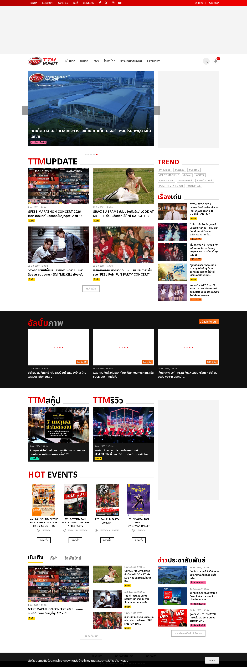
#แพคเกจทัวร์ (185, 180)
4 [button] (94, 154)
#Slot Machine (169, 175)
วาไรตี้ (75, 2)
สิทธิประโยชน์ (88, 2)
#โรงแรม (179, 170)
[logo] (43, 61)
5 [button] (96, 154)
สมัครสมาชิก (214, 2)
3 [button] (91, 154)
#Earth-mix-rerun (171, 186)
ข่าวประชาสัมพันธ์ (131, 61)
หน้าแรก (33, 2)
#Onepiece (193, 186)
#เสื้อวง (187, 175)
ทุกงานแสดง (47, 2)
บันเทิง (84, 61)
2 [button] (88, 154)
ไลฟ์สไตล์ (109, 61)
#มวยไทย (194, 170)
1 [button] (85, 154)
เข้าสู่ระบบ (199, 2)
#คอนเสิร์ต (165, 170)
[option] (91, 108)
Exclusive (154, 61)
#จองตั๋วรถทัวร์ (204, 180)
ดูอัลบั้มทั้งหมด (208, 322)
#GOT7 (199, 175)
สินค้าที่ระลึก (63, 2)
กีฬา (96, 61)
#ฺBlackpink (166, 180)
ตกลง (212, 660)
